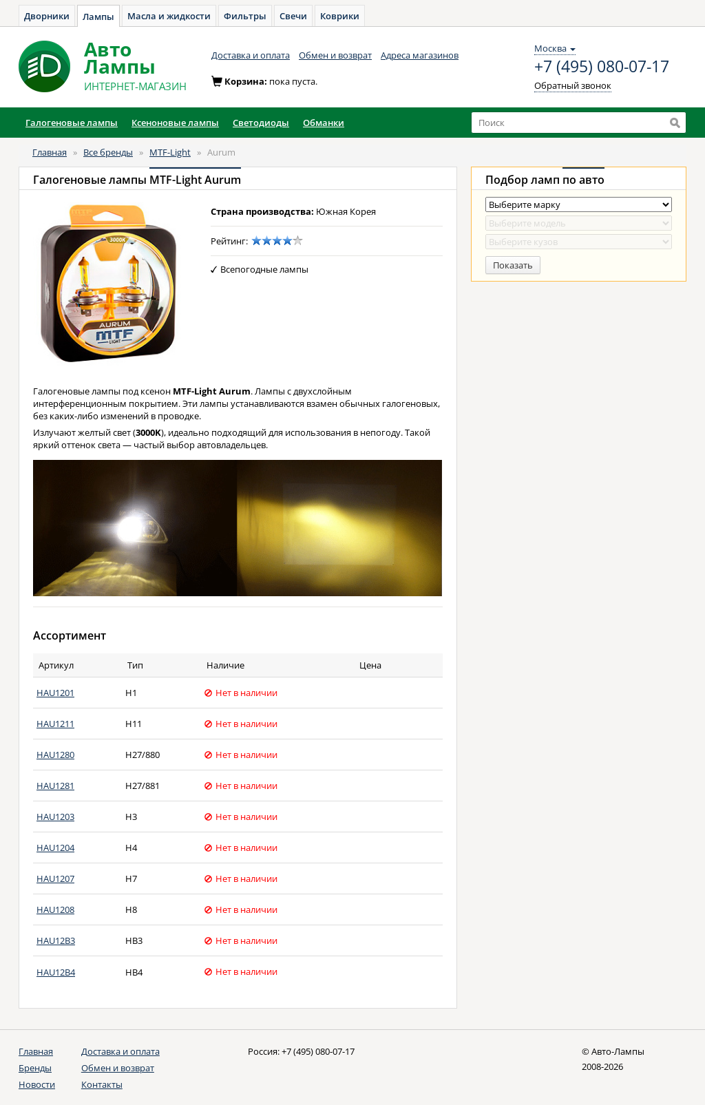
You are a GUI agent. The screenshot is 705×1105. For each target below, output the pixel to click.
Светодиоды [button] (261, 122)
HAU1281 (55, 785)
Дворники (47, 16)
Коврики (339, 16)
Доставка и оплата (250, 55)
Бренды (35, 1068)
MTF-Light (170, 152)
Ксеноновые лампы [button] (175, 122)
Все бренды (108, 152)
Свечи (293, 16)
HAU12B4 (55, 972)
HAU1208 (55, 909)
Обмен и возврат (335, 55)
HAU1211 (55, 723)
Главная (49, 152)
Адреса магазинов (420, 55)
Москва (555, 48)
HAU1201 (55, 692)
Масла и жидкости (169, 16)
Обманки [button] (323, 122)
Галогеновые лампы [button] (71, 122)
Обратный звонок (572, 85)
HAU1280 (55, 754)
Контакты (102, 1084)
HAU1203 (55, 816)
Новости (37, 1084)
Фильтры (245, 16)
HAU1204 (55, 847)
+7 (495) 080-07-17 (601, 66)
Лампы (98, 16)
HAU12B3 (55, 940)
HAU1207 (55, 878)
